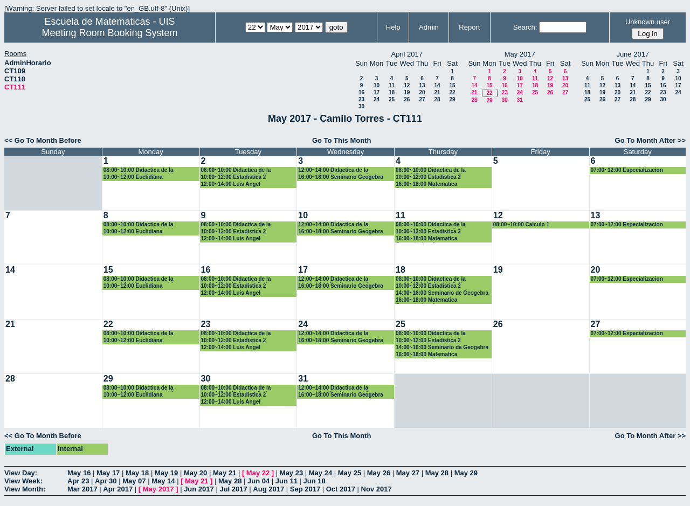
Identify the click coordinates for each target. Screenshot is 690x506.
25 (392, 99)
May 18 (137, 473)
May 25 (349, 473)
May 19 (166, 473)
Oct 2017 (340, 489)
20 (422, 92)
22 (452, 92)
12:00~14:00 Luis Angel (231, 184)
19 (407, 92)
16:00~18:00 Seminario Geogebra (340, 177)
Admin (429, 27)
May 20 (195, 473)
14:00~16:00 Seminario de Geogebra (442, 293)
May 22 (258, 473)
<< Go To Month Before (42, 140)
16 (361, 92)
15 (452, 85)
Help (393, 27)
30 (361, 106)
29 (452, 99)
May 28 (436, 473)
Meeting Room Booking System (109, 32)
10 (377, 85)
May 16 (79, 473)
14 (437, 85)
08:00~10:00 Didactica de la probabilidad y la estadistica (237, 170)
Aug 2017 (268, 489)
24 (377, 99)
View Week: (23, 481)
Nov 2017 (376, 489)
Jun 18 (314, 481)
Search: (525, 27)
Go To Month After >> (650, 140)
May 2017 (158, 489)
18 (392, 92)
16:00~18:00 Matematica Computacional (426, 184)
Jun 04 (258, 481)
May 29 (466, 473)
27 (422, 99)
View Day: (20, 473)
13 (422, 85)
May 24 (320, 473)
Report (469, 27)
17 (377, 92)
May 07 (134, 481)
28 (437, 99)
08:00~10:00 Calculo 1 (521, 224)
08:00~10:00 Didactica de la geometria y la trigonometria (140, 170)
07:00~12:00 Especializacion (627, 170)
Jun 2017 (199, 489)
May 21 (224, 473)
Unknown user (647, 22)
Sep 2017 (305, 489)
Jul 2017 (233, 489)
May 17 (108, 473)
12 (407, 85)
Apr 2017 (118, 489)
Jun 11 (286, 481)
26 (407, 99)
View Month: (24, 489)
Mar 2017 (82, 489)
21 (437, 92)
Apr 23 (78, 481)
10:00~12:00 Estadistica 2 (233, 177)
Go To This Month (341, 140)
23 (361, 99)
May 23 (291, 473)
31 (520, 100)
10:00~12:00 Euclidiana (133, 177)
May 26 (378, 473)
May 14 (163, 481)
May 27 (407, 473)
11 (392, 85)
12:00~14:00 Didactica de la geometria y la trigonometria (334, 170)
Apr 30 (105, 481)
